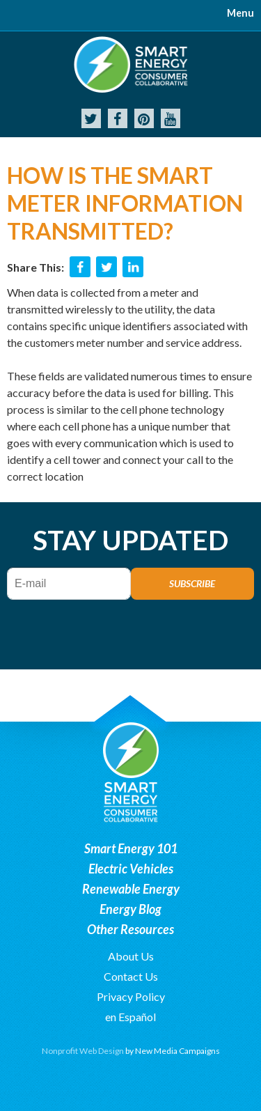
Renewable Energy (131, 888)
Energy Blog (130, 909)
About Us (131, 956)
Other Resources (130, 929)
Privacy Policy (131, 996)
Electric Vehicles (130, 868)
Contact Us (131, 976)
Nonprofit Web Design (83, 1051)
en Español (130, 1016)
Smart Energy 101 (130, 848)
